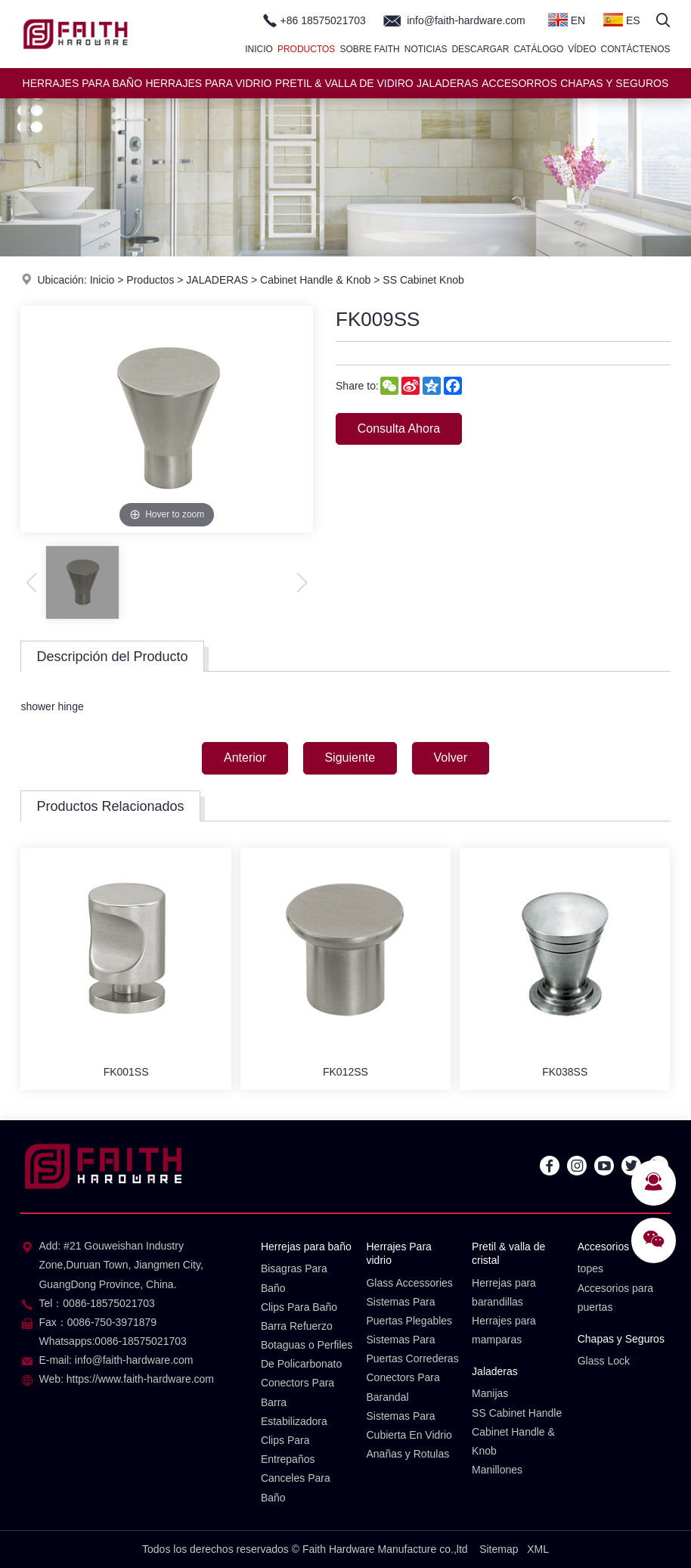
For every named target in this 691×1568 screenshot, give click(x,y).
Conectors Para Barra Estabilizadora (297, 1402)
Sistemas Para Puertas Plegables (409, 1311)
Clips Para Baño (299, 1307)
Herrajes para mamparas (504, 1330)
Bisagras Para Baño (294, 1277)
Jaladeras (495, 1371)
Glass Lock (604, 1361)
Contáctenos (636, 49)
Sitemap (498, 1549)
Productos (306, 49)
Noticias (426, 49)
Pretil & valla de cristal (508, 1253)
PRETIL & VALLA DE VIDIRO (344, 83)
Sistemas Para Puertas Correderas (412, 1349)
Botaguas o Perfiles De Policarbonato (306, 1354)
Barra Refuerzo (297, 1326)
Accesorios (603, 1246)
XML (538, 1549)
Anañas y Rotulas (407, 1454)
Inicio (259, 49)
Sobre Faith (369, 49)
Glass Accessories (409, 1283)
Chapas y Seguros (621, 1339)
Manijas (490, 1394)
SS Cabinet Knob (423, 280)
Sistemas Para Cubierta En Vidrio (408, 1425)
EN (566, 19)
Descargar (480, 49)
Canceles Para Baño (295, 1488)
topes (590, 1268)
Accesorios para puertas (615, 1297)
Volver (450, 757)
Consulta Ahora (399, 428)
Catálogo (538, 49)
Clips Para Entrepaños (288, 1449)
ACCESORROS (519, 83)
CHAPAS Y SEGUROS (614, 83)
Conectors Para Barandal (402, 1387)
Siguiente (349, 757)
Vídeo (582, 49)
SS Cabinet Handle (517, 1413)
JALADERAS (448, 83)
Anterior (244, 757)
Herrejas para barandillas (504, 1292)
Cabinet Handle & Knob (315, 280)
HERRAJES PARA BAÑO (82, 83)
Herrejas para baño (306, 1246)
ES (621, 19)
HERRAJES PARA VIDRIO (208, 83)
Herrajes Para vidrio (398, 1253)
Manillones (497, 1470)
